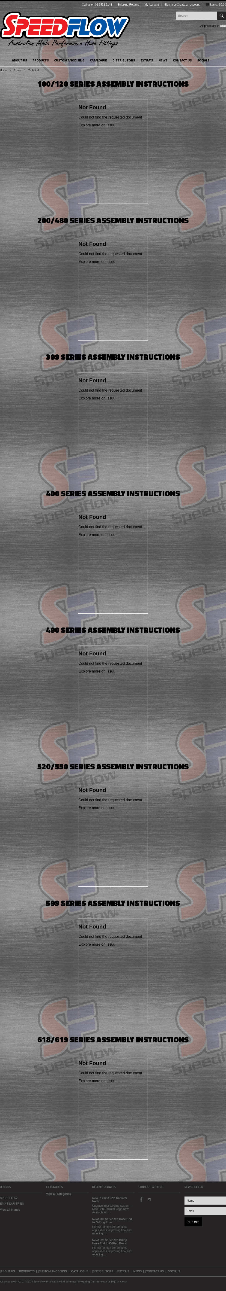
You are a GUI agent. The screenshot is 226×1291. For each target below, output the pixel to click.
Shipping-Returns (128, 4)
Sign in (168, 4)
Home (3, 70)
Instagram (149, 1199)
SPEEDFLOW (8, 1198)
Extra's (17, 70)
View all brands (10, 1209)
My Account (152, 4)
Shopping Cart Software (92, 1281)
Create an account (188, 4)
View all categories (58, 1194)
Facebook (141, 1199)
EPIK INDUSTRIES (12, 1203)
